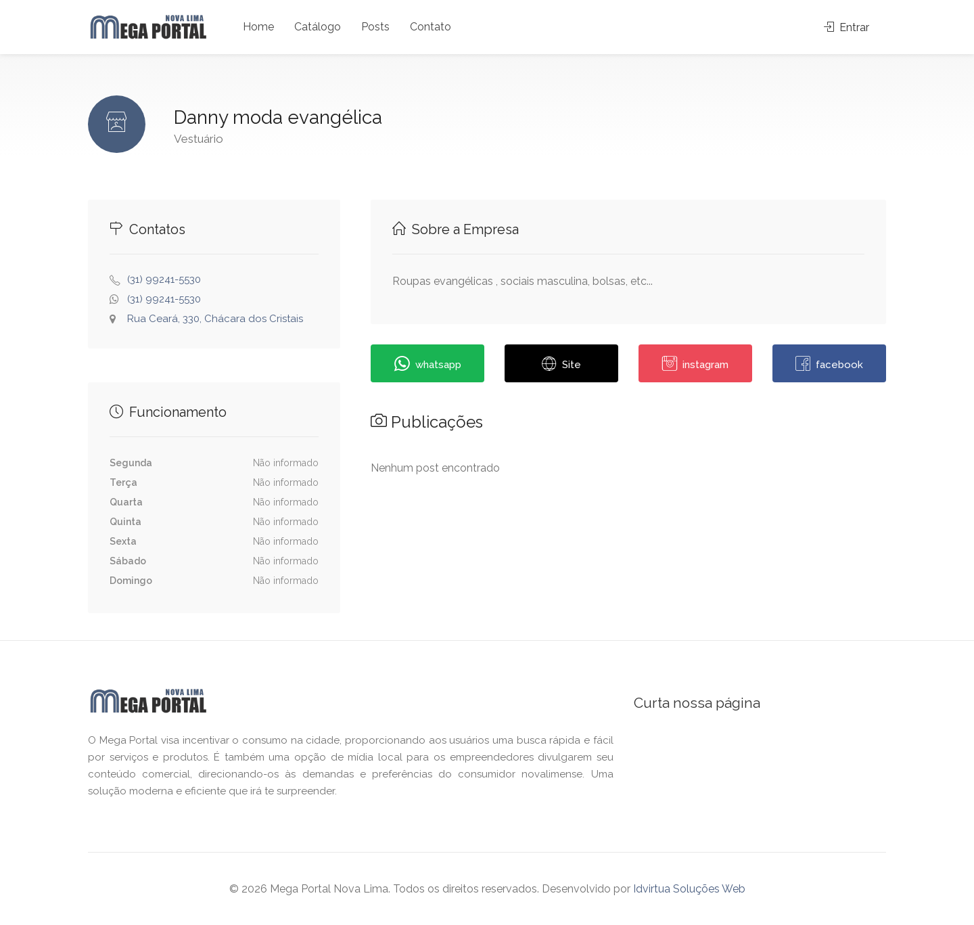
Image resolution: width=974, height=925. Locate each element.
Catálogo (317, 26)
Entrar (846, 27)
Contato (430, 26)
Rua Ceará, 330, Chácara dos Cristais (215, 319)
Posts (375, 26)
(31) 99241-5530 (164, 279)
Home (258, 26)
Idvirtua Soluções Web (689, 888)
